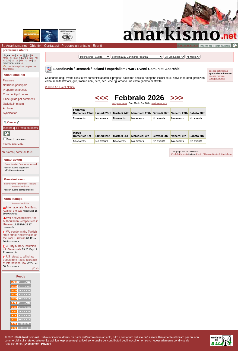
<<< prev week (119, 103)
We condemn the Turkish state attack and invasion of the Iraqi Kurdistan (20, 235)
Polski (199, 154)
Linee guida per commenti (19, 99)
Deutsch (216, 154)
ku (4, 60)
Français (183, 154)
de (31, 58)
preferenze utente (15, 50)
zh (8, 60)
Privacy (46, 343)
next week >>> (159, 103)
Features (8, 80)
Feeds (20, 276)
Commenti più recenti (16, 94)
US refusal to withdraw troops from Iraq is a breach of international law (20, 260)
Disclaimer (32, 343)
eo (30, 60)
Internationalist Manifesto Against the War (20, 209)
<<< (101, 98)
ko (34, 60)
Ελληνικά (207, 154)
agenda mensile (217, 76)
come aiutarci (24, 152)
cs (13, 60)
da (21, 60)
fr (17, 55)
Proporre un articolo (75, 45)
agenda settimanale (218, 71)
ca (17, 60)
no (15, 58)
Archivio (8, 108)
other (5, 58)
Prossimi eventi (15, 179)
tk (32, 55)
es (21, 55)
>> (21, 63)
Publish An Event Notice (60, 87)
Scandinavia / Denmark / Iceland (21, 164)
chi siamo (8, 152)
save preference (217, 78)
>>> (176, 98)
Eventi (97, 45)
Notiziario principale (15, 85)
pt (28, 55)
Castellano (226, 154)
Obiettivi (35, 45)
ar (23, 58)
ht (36, 58)
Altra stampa (13, 199)
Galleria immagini (14, 103)
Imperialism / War (20, 186)
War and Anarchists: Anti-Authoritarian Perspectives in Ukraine (20, 221)
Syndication (10, 113)
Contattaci (51, 45)
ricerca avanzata (187, 45)
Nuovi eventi (13, 160)
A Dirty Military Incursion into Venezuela (19, 247)
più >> (35, 268)
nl (20, 58)
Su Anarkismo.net (14, 45)
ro (26, 60)
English (174, 154)
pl (27, 58)
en (13, 55)
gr (11, 58)
